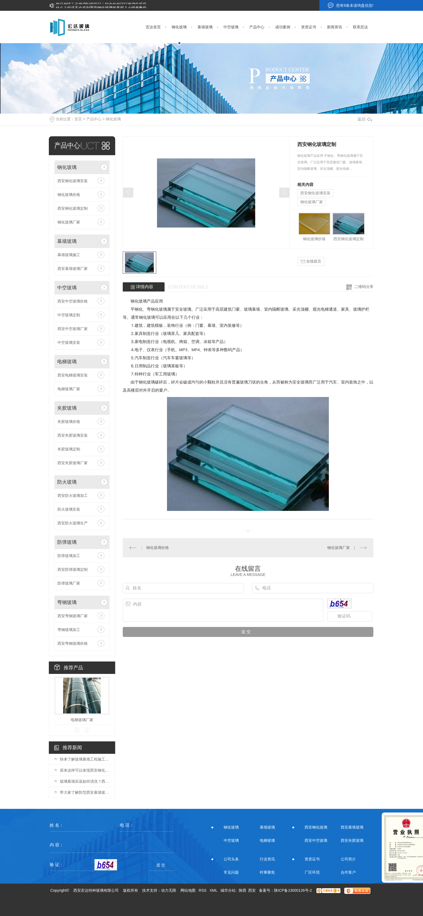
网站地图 (188, 890)
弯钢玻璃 (67, 602)
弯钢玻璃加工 (68, 629)
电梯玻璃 (67, 361)
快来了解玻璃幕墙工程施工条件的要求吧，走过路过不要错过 (85, 759)
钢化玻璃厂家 (68, 222)
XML (213, 890)
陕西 (242, 890)
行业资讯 (267, 859)
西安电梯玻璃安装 (72, 375)
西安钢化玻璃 (316, 827)
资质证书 (312, 859)
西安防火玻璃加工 (72, 495)
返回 (364, 119)
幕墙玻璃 (67, 241)
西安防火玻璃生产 (72, 523)
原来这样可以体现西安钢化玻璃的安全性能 (85, 770)
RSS (203, 890)
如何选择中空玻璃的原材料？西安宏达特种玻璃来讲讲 (101, 5)
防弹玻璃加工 (68, 556)
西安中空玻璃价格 (72, 301)
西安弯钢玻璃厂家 (72, 616)
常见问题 (231, 872)
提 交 (160, 865)
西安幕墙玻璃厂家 (72, 268)
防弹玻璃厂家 (68, 583)
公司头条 (231, 859)
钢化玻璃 (113, 119)
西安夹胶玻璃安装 (72, 435)
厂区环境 (312, 872)
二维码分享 (363, 286)
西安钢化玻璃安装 (72, 181)
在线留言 (311, 261)
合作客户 (348, 872)
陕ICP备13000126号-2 (293, 890)
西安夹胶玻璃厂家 (72, 463)
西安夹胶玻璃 (352, 840)
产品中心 (93, 119)
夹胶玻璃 (67, 408)
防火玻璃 (67, 482)
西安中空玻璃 (316, 840)
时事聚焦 (267, 872)
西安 (252, 890)
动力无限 (168, 890)
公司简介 (348, 859)
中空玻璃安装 (68, 342)
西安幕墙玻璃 (352, 827)
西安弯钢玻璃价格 (72, 643)
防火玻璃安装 (68, 509)
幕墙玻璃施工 (68, 255)
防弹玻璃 (67, 542)
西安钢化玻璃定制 (72, 208)
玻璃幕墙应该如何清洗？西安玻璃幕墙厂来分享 (85, 781)
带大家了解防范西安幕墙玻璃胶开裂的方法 (85, 792)
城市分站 (228, 890)
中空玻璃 (67, 287)
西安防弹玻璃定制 (72, 569)
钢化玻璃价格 (68, 194)
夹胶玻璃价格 (68, 421)
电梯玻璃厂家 (68, 389)
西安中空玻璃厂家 (72, 329)
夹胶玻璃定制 (68, 449)
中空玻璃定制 (68, 315)
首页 (78, 119)
